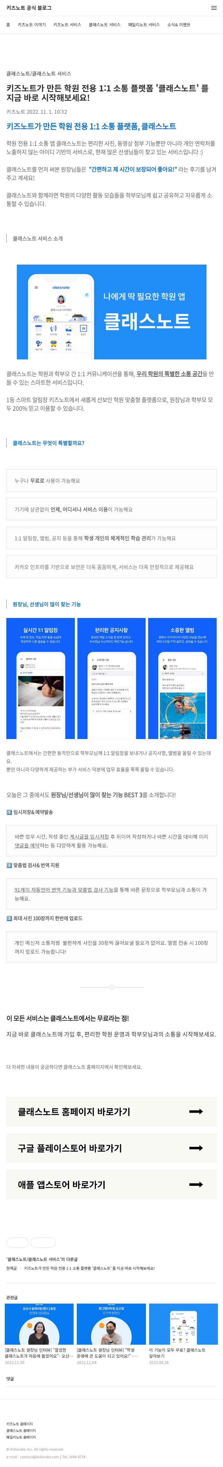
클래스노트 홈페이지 (21, 1430)
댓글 (10, 1379)
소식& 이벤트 (179, 24)
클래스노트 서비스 (105, 24)
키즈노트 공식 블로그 (29, 8)
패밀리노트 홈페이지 (21, 1437)
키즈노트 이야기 (32, 24)
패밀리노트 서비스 (144, 24)
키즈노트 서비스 (67, 24)
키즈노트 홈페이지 (19, 1424)
